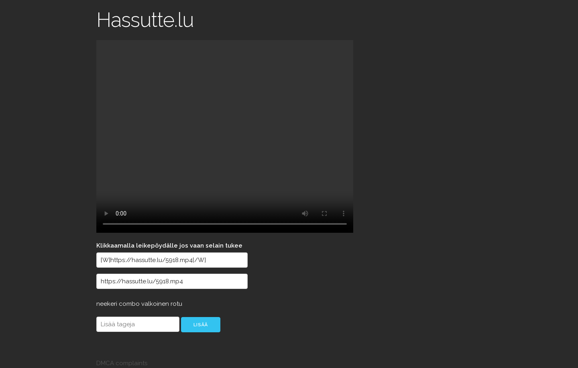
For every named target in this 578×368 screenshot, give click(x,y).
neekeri (107, 303)
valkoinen (156, 303)
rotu (176, 303)
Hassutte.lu (145, 20)
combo (130, 303)
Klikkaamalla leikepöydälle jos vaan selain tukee (169, 245)
